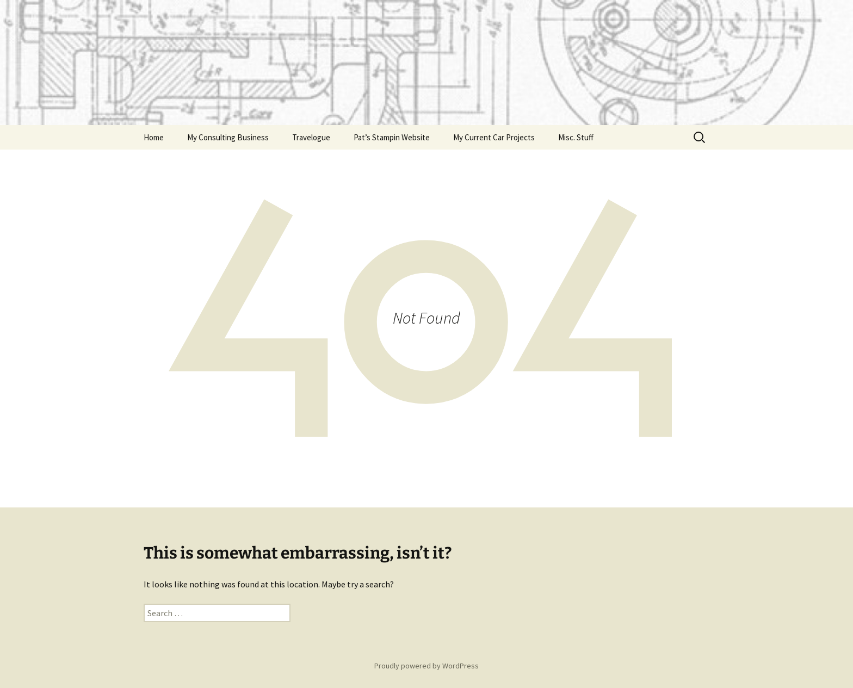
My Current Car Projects (494, 137)
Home (154, 137)
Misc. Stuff (576, 137)
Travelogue (311, 137)
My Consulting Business (228, 137)
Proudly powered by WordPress (426, 666)
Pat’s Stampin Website (392, 137)
